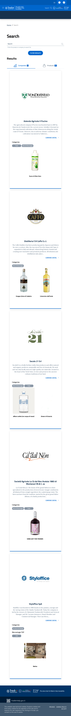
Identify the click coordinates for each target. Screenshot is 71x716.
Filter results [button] (35, 53)
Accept (64, 709)
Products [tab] (50, 65)
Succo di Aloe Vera (35, 176)
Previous (11, 403)
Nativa (35, 667)
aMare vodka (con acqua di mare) (23, 417)
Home (9, 25)
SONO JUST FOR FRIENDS (35, 539)
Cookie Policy (61, 706)
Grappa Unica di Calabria (24, 297)
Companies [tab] (21, 65)
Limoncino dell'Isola (46, 297)
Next (60, 403)
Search (10, 44)
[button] (51, 8)
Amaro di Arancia (46, 417)
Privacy (52, 706)
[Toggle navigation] (3, 8)
